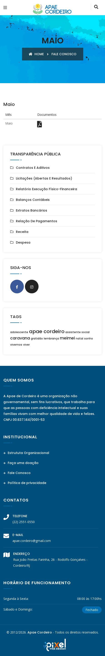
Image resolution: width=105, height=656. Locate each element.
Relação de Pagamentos (36, 221)
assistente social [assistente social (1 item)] (77, 332)
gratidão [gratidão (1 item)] (37, 338)
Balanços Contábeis (33, 199)
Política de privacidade (24, 483)
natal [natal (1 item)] (79, 338)
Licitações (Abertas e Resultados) (44, 178)
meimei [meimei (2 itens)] (67, 338)
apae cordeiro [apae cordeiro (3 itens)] (46, 331)
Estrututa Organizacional (26, 453)
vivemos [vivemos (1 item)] (16, 345)
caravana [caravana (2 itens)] (20, 338)
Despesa (23, 242)
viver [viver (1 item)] (26, 345)
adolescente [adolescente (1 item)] (19, 332)
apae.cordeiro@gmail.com (31, 541)
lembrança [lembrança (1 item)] (51, 338)
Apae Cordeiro (39, 632)
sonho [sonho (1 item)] (88, 338)
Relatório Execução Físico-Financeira (46, 189)
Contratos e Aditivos (33, 167)
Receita (22, 231)
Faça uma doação (21, 463)
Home (36, 54)
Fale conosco (63, 54)
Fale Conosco (17, 473)
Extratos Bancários (31, 210)
